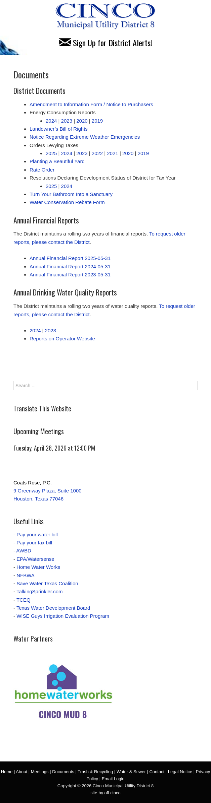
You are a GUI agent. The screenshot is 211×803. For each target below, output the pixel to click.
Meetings (40, 771)
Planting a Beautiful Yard (57, 161)
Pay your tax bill (34, 542)
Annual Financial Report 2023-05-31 (70, 274)
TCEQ (23, 600)
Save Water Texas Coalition (47, 583)
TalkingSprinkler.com (39, 591)
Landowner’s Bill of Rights (59, 129)
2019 (97, 121)
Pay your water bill (37, 534)
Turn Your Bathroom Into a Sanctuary (71, 194)
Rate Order (42, 170)
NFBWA (25, 575)
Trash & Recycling (95, 771)
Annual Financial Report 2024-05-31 (70, 266)
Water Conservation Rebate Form (67, 202)
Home (7, 771)
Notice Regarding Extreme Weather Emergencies (85, 137)
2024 (51, 121)
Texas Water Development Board (53, 608)
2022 (97, 153)
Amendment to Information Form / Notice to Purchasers (91, 104)
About (21, 771)
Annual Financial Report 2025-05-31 (70, 258)
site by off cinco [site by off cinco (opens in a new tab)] (105, 792)
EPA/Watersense (35, 559)
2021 (112, 153)
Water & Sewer (131, 771)
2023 (66, 121)
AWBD (23, 550)
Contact (156, 771)
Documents (63, 771)
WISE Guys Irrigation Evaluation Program (62, 616)
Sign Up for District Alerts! (105, 43)
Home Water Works (38, 567)
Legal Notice (180, 771)
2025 (51, 153)
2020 (81, 121)
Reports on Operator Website (62, 338)
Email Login (113, 778)
